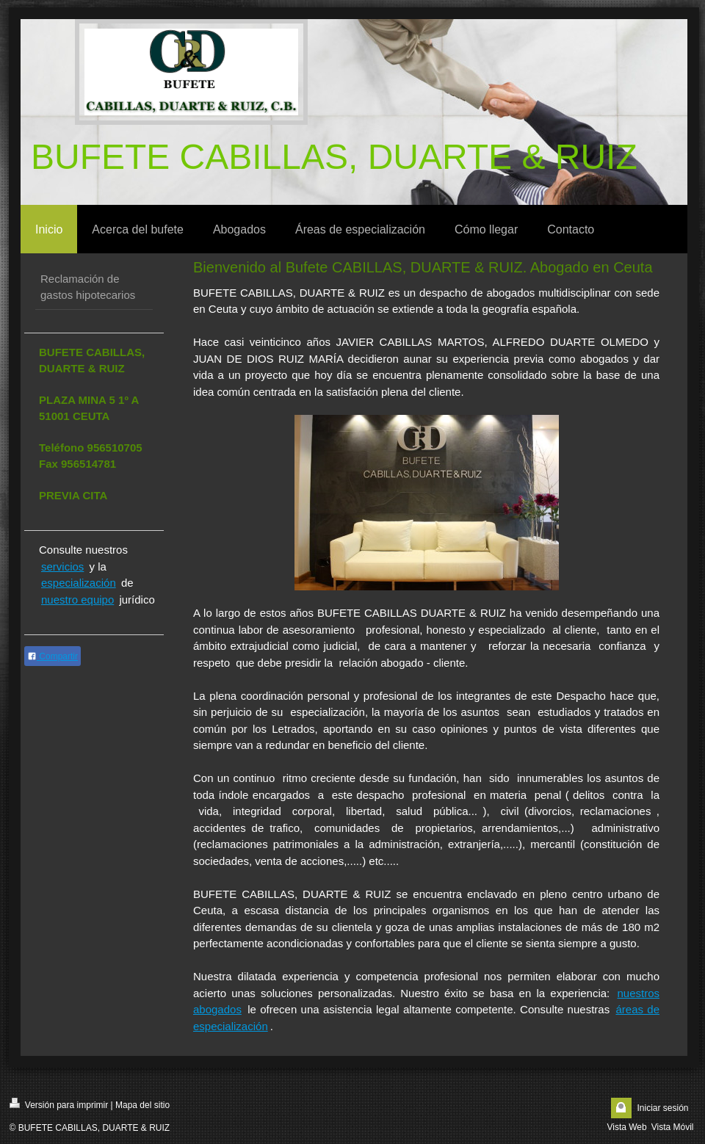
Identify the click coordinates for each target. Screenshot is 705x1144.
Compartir (52, 656)
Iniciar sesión (662, 1108)
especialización (78, 582)
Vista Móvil (672, 1127)
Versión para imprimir (59, 1104)
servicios (62, 566)
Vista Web (626, 1127)
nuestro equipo (77, 599)
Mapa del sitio (142, 1105)
